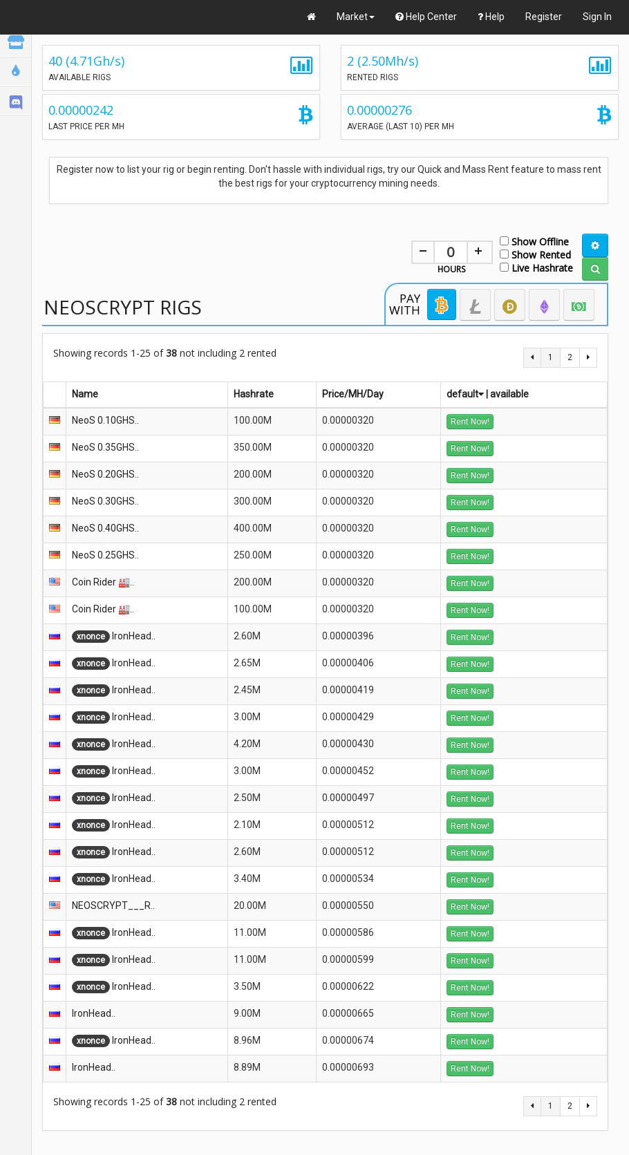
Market (356, 16)
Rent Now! (470, 421)
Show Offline (534, 241)
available (509, 394)
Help (491, 16)
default (465, 394)
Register (543, 16)
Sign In (597, 16)
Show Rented (535, 254)
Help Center (426, 16)
